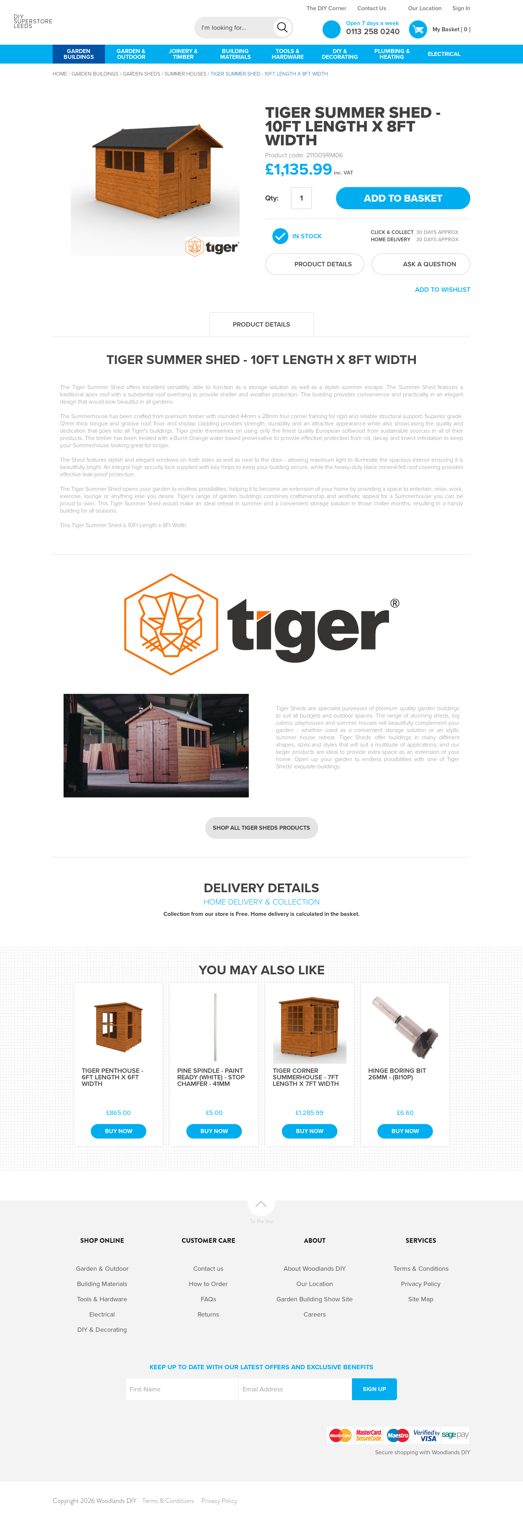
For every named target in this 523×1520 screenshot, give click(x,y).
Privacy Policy (421, 1284)
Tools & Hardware (102, 1299)
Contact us (208, 1269)
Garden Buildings (95, 74)
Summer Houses (185, 74)
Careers (315, 1314)
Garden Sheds (141, 74)
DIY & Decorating (102, 1330)
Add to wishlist (442, 290)
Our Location (425, 8)
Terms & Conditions (421, 1269)
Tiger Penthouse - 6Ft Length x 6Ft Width (112, 1077)
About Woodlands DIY (315, 1269)
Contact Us (371, 8)
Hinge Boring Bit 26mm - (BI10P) (397, 1074)
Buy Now (119, 1131)
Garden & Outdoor (102, 1269)
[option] (155, 172)
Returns (208, 1314)
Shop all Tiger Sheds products (261, 828)
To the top (261, 1220)
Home (60, 74)
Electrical (102, 1314)
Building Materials (102, 1284)
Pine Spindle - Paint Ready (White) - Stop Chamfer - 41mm (211, 1077)
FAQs (208, 1299)
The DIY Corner (326, 8)
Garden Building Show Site (314, 1299)
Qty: (272, 198)
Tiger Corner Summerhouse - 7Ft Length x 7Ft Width (306, 1077)
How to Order (208, 1284)
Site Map (420, 1299)
